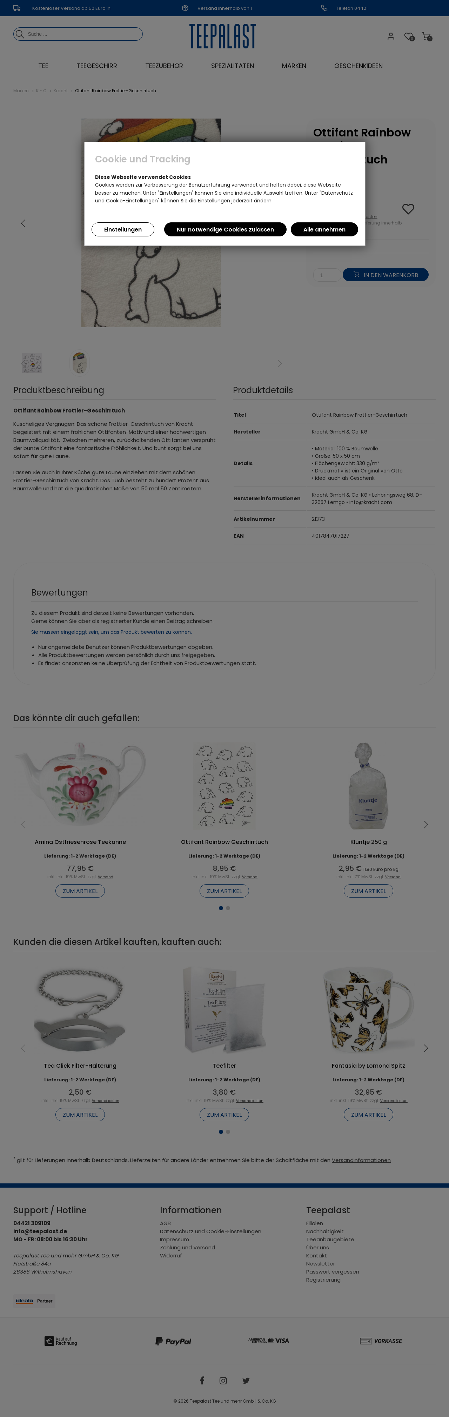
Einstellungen (123, 230)
